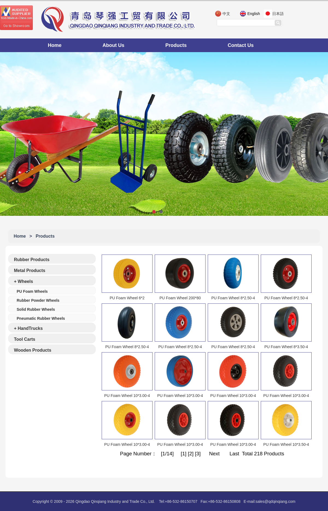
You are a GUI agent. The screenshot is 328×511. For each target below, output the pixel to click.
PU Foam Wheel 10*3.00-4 (127, 395)
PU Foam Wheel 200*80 (180, 298)
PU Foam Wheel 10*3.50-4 (286, 444)
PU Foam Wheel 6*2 (127, 298)
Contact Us (241, 45)
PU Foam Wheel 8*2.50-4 (233, 298)
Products (176, 45)
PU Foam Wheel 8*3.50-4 (286, 347)
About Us (113, 45)
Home (54, 45)
